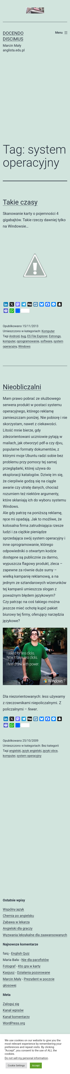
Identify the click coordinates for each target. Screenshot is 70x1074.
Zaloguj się (11, 1004)
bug (23, 336)
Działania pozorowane (33, 972)
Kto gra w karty (29, 966)
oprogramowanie (28, 341)
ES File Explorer (37, 336)
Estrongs (55, 336)
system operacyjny (29, 756)
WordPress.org (14, 1023)
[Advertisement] (35, 101)
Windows (24, 346)
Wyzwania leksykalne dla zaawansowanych (35, 935)
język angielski (31, 750)
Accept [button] (36, 1065)
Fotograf (9, 966)
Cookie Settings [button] (16, 1065)
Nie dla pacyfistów (35, 960)
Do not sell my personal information (26, 1058)
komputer (9, 341)
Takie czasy (20, 202)
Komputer (48, 331)
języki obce (50, 750)
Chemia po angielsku (18, 916)
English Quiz (20, 953)
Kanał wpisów (13, 1010)
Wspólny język (13, 909)
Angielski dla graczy (17, 928)
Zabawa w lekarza (16, 922)
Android (14, 336)
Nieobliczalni (22, 387)
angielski (15, 750)
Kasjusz (9, 972)
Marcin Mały (12, 979)
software (46, 341)
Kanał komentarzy (16, 1017)
